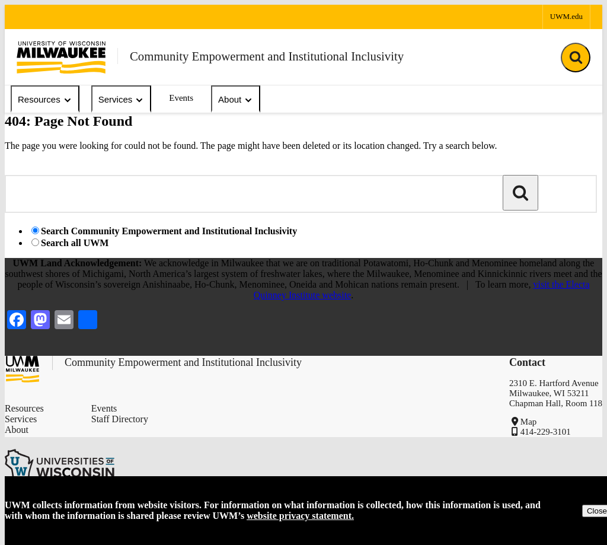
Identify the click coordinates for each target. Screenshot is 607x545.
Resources (45, 99)
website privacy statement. (300, 516)
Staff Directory (119, 419)
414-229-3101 (545, 431)
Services (121, 99)
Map (528, 421)
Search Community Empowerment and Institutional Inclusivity (169, 231)
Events (181, 98)
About (235, 99)
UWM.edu (566, 16)
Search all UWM (74, 243)
